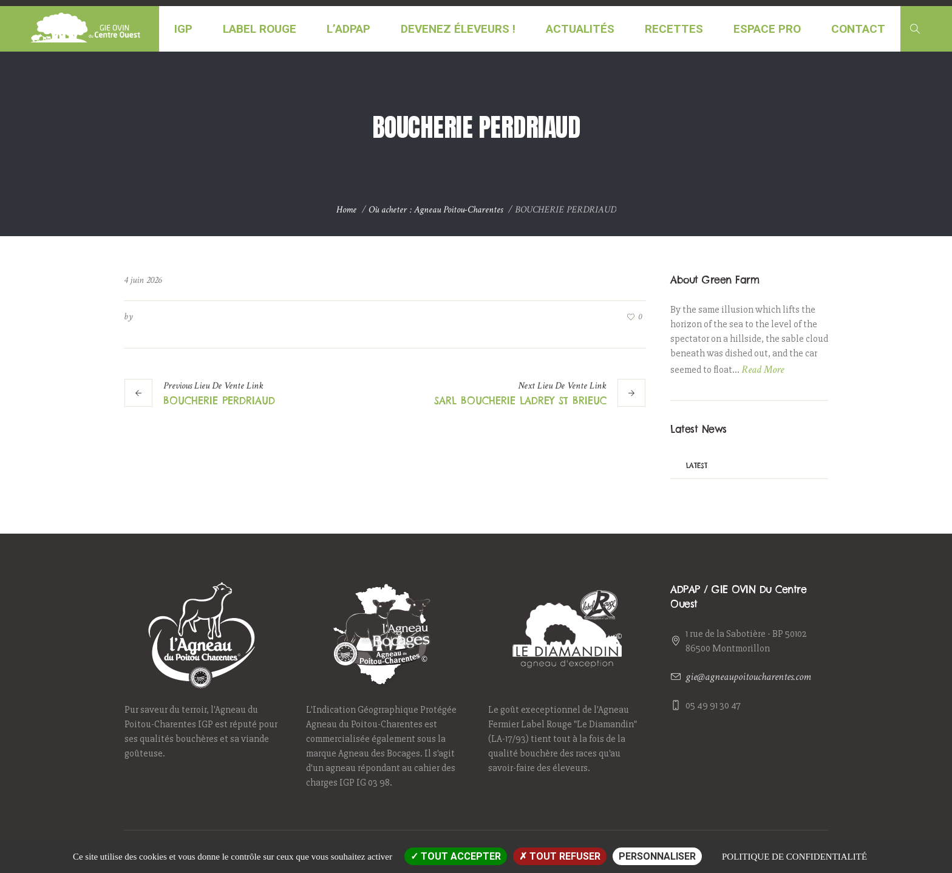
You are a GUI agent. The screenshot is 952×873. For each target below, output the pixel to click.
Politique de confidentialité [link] (794, 856)
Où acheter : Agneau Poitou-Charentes (436, 209)
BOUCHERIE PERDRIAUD (219, 401)
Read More (762, 369)
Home (346, 209)
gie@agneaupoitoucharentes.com (748, 677)
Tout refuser (559, 856)
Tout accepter (455, 856)
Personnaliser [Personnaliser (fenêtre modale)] (657, 856)
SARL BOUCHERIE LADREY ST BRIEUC (520, 401)
